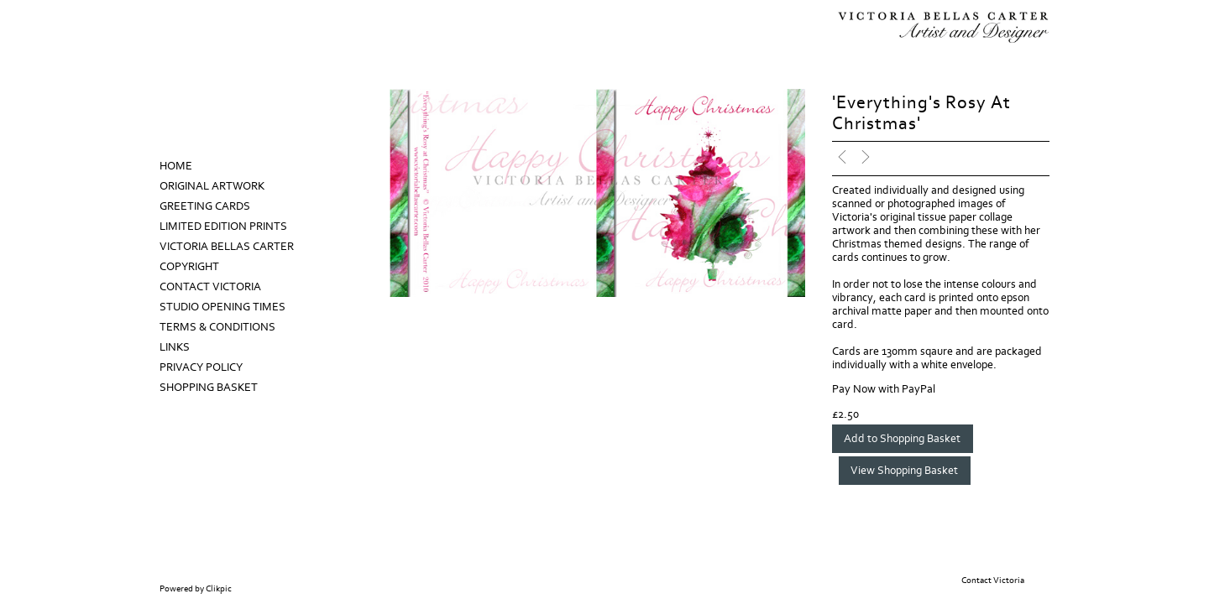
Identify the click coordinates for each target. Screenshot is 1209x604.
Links (175, 347)
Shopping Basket (209, 387)
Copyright (189, 266)
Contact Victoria (210, 287)
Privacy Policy (201, 367)
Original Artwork (212, 186)
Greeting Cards (205, 206)
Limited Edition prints (223, 226)
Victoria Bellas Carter (227, 246)
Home (176, 166)
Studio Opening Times (222, 307)
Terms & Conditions (217, 327)
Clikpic (219, 589)
